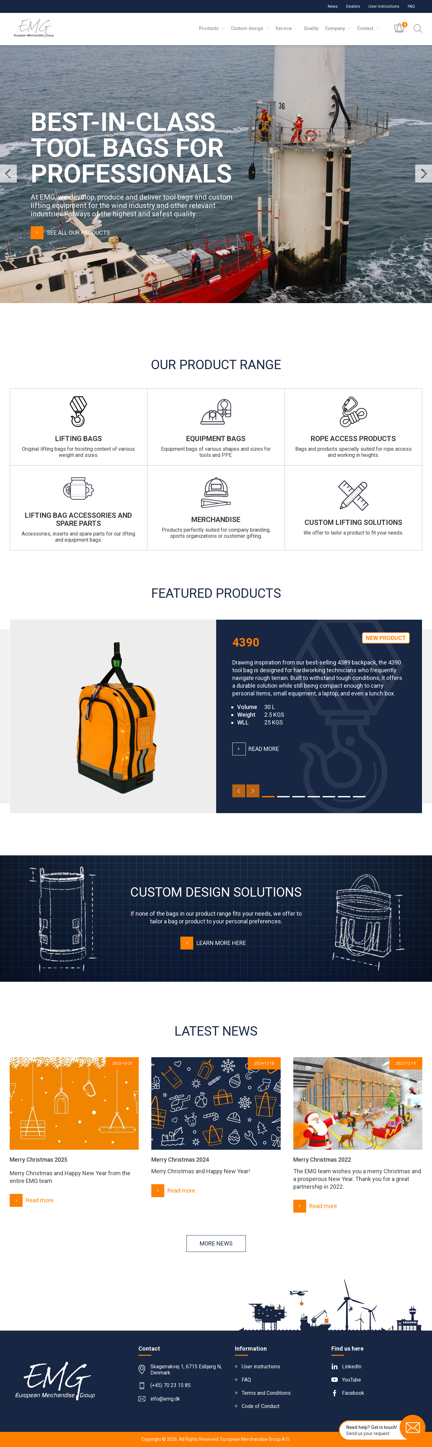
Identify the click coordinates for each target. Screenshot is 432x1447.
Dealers (353, 6)
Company (338, 28)
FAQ (411, 6)
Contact (368, 28)
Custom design (250, 28)
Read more (255, 748)
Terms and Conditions (266, 1393)
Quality (311, 28)
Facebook (353, 1393)
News (333, 6)
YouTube (351, 1380)
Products (212, 28)
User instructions (383, 6)
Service (286, 28)
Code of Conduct (260, 1406)
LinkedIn (351, 1366)
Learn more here (213, 943)
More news (216, 1243)
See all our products (70, 232)
